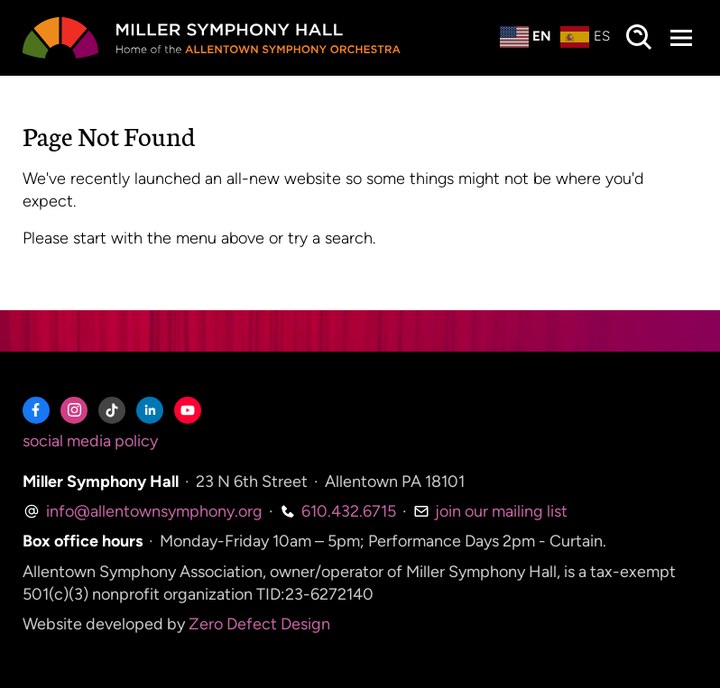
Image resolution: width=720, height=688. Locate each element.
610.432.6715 (338, 511)
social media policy (90, 441)
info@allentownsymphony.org (143, 511)
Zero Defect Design (259, 624)
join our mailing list (490, 511)
